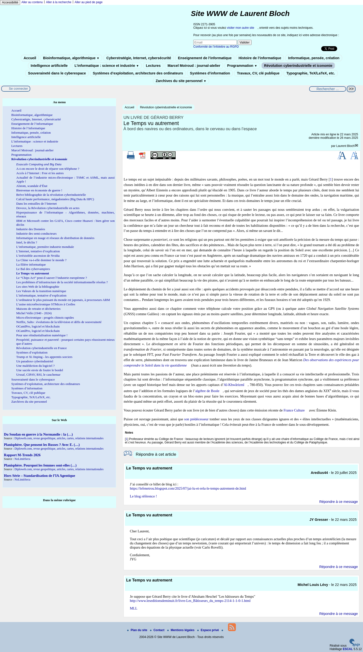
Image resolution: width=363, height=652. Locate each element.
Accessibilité (10, 2)
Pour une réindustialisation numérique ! (42, 335)
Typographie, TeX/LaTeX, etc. (310, 73)
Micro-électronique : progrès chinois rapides (45, 317)
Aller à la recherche (58, 2)
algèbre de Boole (207, 391)
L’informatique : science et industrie (107, 66)
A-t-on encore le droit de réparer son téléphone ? (47, 168)
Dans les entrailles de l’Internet (36, 203)
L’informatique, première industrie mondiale (45, 247)
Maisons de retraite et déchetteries (38, 309)
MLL (133, 608)
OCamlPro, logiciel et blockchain (38, 326)
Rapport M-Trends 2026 (22, 455)
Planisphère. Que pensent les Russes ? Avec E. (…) (42, 445)
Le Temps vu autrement (32, 273)
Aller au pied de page (88, 2)
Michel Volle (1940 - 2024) (34, 313)
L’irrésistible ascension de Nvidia (38, 255)
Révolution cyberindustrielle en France (41, 348)
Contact (157, 630)
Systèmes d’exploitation (31, 352)
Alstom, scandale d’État (31, 186)
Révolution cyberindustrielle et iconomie (298, 66)
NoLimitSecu (22, 459)
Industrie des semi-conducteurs (36, 233)
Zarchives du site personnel (181, 81)
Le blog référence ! (143, 496)
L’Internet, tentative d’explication (38, 251)
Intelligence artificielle (49, 66)
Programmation (242, 66)
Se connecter (18, 88)
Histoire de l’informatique (260, 58)
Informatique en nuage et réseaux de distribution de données (55, 238)
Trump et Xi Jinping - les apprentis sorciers (44, 357)
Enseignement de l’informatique (205, 58)
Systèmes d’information (210, 73)
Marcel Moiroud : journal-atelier (193, 66)
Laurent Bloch (345, 146)
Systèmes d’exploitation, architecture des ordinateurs (138, 73)
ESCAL (348, 649)
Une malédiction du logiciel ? (35, 366)
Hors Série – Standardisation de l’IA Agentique (39, 476)
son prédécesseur (196, 419)
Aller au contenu (32, 2)
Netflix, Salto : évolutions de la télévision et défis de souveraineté (59, 322)
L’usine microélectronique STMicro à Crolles (45, 304)
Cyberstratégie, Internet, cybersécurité (138, 58)
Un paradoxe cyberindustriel (34, 361)
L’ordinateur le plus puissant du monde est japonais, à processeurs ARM (63, 300)
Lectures (153, 66)
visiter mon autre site (240, 27)
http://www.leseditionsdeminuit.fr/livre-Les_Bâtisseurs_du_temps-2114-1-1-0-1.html (190, 601)
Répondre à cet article (156, 454)
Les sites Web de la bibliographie (37, 286)
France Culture (294, 410)
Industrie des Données (30, 229)
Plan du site (137, 630)
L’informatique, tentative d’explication (41, 295)
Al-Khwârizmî (234, 385)
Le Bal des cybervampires (33, 269)
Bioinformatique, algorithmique (71, 58)
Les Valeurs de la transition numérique (41, 291)
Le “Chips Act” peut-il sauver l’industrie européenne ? (51, 278)
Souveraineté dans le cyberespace (57, 73)
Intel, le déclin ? (26, 242)
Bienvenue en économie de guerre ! (39, 190)
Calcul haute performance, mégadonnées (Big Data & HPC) (55, 199)
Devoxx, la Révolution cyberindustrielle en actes (47, 208)
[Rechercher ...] (327, 89)
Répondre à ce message (338, 502)
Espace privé (208, 630)
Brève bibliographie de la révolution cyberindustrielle (51, 195)
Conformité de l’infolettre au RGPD (216, 46)
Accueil (30, 58)
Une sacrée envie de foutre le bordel (39, 370)
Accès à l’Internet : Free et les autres (40, 173)
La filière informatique (31, 264)
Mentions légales (181, 630)
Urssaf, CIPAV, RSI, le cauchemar (38, 374)
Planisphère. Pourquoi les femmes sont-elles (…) (40, 465)
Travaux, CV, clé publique (258, 73)
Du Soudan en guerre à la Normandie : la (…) (38, 434)
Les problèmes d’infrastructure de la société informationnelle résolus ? (62, 282)
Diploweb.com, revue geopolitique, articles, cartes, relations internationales (59, 438)
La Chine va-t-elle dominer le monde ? (41, 260)
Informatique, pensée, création (313, 58)
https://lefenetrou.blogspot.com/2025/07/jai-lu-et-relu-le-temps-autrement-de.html (188, 488)
